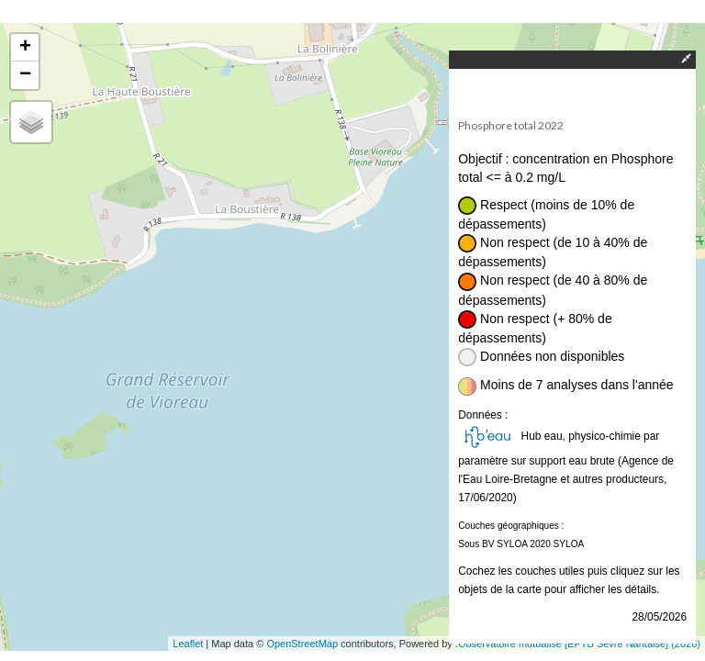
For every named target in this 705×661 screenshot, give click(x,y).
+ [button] (25, 48)
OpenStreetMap (302, 643)
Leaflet (188, 643)
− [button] (25, 75)
